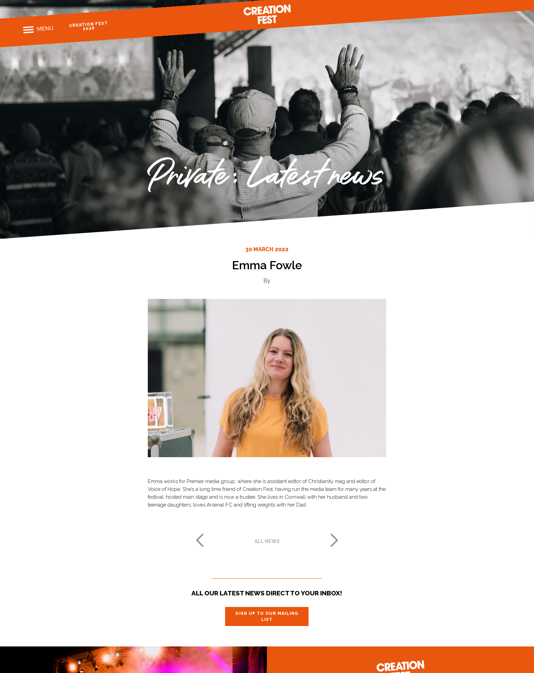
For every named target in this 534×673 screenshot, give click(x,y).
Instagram (483, 6)
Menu (44, 28)
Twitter (495, 5)
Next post (334, 540)
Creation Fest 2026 (88, 26)
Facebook (471, 6)
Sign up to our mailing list (266, 616)
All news (267, 541)
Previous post (199, 540)
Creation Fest (267, 14)
